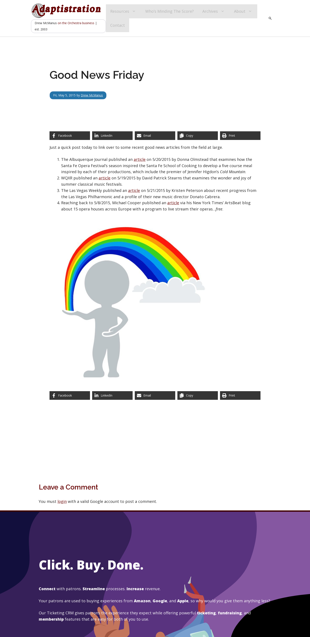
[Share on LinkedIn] (112, 135)
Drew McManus (92, 95)
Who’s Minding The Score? (169, 11)
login (62, 501)
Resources (123, 11)
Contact (117, 25)
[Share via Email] (155, 135)
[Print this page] (240, 135)
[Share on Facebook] (70, 135)
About (243, 11)
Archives (213, 11)
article (140, 159)
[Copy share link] (197, 135)
